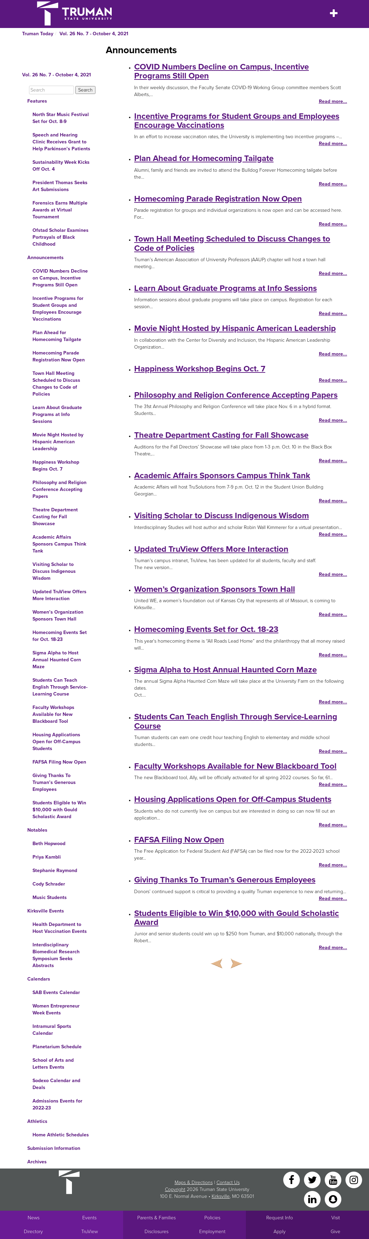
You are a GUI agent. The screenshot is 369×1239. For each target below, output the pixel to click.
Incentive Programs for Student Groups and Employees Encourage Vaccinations (58, 308)
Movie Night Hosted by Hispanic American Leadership (58, 442)
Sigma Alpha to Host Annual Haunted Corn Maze (57, 660)
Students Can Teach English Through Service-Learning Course (60, 687)
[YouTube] (333, 1179)
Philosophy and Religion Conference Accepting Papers (59, 489)
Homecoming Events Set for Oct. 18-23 (60, 636)
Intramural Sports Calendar (52, 1029)
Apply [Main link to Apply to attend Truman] (280, 1232)
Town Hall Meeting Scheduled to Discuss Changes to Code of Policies (56, 383)
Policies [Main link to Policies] (212, 1218)
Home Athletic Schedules (61, 1135)
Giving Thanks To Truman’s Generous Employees (54, 782)
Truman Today (37, 34)
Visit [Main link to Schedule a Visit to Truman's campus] (335, 1218)
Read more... (333, 101)
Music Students (50, 897)
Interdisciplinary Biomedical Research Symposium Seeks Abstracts (56, 955)
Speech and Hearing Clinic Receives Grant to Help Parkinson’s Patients (61, 142)
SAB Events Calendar (56, 992)
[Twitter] (313, 1179)
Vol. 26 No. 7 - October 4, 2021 (93, 34)
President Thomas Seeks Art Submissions (60, 186)
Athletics (37, 1121)
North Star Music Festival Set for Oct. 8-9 (61, 118)
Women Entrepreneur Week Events (56, 1009)
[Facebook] (292, 1179)
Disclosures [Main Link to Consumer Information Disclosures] (156, 1232)
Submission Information (53, 1148)
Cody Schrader (49, 884)
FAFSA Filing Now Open (59, 762)
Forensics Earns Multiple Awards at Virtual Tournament (60, 210)
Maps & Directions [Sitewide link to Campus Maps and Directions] (194, 1182)
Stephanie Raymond (55, 870)
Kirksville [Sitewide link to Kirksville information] (221, 1196)
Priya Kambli (47, 857)
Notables (37, 830)
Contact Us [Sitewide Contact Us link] (228, 1182)
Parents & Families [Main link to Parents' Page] (156, 1218)
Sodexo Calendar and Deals (56, 1084)
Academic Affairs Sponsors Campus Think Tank (59, 544)
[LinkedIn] (313, 1199)
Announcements (45, 258)
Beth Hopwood (49, 844)
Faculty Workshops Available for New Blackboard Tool (53, 714)
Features (37, 101)
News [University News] (33, 1218)
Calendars (38, 979)
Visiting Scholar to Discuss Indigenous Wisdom (54, 571)
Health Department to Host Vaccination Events (60, 927)
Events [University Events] (89, 1218)
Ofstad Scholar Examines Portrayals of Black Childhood (61, 237)
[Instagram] (353, 1179)
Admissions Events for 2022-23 (57, 1104)
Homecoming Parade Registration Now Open (59, 356)
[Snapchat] (333, 1199)
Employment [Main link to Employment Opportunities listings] (212, 1232)
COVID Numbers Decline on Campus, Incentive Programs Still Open (60, 278)
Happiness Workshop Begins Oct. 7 (56, 465)
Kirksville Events (45, 911)
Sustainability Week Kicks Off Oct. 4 (61, 165)
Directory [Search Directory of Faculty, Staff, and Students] (33, 1232)
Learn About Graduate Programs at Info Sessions (57, 414)
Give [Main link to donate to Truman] (335, 1232)
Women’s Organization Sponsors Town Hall (58, 615)
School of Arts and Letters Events (53, 1063)
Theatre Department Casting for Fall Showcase (55, 517)
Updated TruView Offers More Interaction (59, 595)
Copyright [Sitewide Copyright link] (175, 1189)
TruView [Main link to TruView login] (89, 1232)
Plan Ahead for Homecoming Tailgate (57, 336)
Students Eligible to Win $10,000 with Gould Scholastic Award (59, 810)
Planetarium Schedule (57, 1047)
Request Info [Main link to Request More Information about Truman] (279, 1218)
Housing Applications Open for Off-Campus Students (57, 741)
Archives (37, 1162)
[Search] (51, 90)
